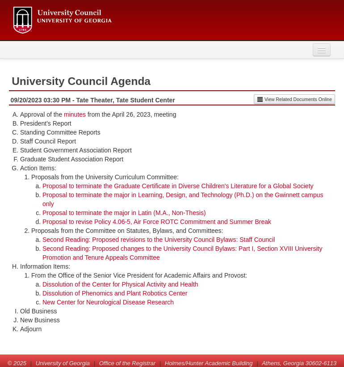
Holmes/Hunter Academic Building (209, 363)
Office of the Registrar (127, 363)
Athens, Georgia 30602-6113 (299, 363)
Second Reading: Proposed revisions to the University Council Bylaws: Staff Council (158, 239)
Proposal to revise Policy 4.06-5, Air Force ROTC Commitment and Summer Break (156, 221)
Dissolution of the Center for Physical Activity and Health (120, 284)
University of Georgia (63, 363)
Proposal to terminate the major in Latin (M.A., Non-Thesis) (124, 212)
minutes (75, 114)
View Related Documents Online (294, 99)
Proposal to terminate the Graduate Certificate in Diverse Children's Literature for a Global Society (178, 186)
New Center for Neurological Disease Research (108, 302)
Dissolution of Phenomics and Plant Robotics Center (115, 293)
